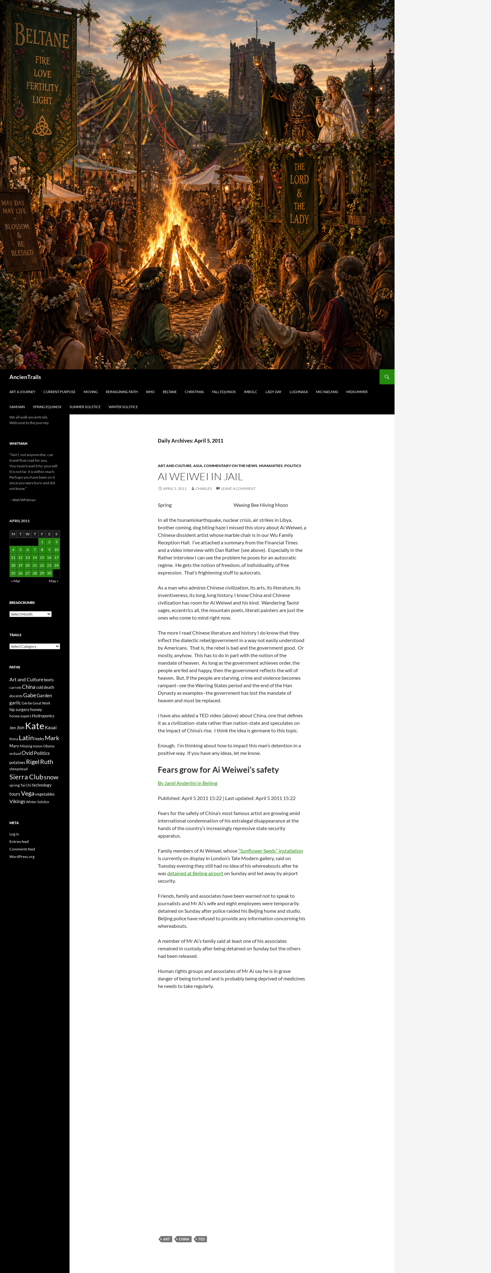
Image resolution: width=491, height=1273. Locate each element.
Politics (292, 465)
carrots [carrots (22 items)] (15, 687)
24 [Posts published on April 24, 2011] (56, 565)
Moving (91, 392)
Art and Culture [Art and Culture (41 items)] (26, 679)
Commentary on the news (230, 465)
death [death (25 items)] (49, 687)
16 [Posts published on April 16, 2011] (49, 557)
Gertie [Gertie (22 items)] (27, 703)
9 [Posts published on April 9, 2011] (49, 549)
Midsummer (357, 392)
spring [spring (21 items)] (14, 785)
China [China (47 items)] (28, 687)
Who (150, 392)
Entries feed (19, 841)
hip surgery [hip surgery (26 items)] (19, 709)
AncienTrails (25, 376)
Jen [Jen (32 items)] (12, 727)
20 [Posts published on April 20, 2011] (27, 565)
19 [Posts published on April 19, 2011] (20, 565)
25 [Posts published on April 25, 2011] (13, 573)
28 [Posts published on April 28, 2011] (35, 573)
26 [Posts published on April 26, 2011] (20, 573)
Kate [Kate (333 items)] (34, 725)
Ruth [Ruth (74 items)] (46, 761)
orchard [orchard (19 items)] (15, 753)
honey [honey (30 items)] (36, 709)
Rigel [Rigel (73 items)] (32, 761)
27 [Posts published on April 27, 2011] (27, 573)
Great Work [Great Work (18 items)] (41, 703)
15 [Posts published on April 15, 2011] (42, 557)
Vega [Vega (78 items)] (27, 793)
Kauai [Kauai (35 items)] (51, 727)
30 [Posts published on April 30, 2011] (49, 573)
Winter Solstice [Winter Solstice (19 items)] (37, 802)
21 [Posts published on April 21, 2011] (35, 565)
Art (166, 1239)
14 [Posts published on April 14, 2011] (35, 557)
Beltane (170, 392)
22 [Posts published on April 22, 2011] (42, 565)
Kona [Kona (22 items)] (13, 738)
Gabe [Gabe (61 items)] (29, 695)
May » (54, 581)
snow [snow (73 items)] (51, 777)
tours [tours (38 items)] (14, 794)
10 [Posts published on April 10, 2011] (56, 549)
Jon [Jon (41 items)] (20, 727)
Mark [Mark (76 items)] (52, 737)
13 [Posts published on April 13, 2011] (27, 557)
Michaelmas (327, 392)
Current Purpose (59, 392)
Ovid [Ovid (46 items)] (27, 753)
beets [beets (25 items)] (49, 680)
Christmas (194, 392)
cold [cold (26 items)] (39, 687)
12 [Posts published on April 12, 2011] (20, 557)
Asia (197, 465)
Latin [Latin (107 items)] (26, 737)
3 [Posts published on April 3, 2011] (56, 541)
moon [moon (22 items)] (38, 746)
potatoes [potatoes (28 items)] (17, 762)
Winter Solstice (123, 407)
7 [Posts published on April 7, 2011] (35, 549)
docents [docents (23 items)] (16, 696)
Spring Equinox (47, 407)
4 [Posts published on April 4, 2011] (13, 549)
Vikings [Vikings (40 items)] (17, 801)
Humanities (271, 465)
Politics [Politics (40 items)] (42, 753)
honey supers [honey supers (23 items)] (20, 716)
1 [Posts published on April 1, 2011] (42, 541)
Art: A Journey (22, 392)
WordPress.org (21, 856)
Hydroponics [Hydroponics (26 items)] (43, 715)
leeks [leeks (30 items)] (39, 738)
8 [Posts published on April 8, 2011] (42, 549)
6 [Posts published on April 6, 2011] (28, 549)
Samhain (17, 407)
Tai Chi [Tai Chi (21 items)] (25, 785)
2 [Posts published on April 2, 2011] (49, 541)
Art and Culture (175, 465)
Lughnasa (299, 392)
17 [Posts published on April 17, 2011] (56, 557)
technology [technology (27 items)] (42, 784)
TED (201, 1239)
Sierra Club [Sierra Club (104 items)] (26, 776)
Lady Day (274, 392)
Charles (203, 488)
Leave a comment (238, 488)
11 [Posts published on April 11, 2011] (13, 557)
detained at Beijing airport (195, 873)
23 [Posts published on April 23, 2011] (49, 565)
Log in (14, 834)
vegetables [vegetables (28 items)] (45, 794)
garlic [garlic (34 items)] (15, 702)
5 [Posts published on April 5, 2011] (20, 549)
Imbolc (250, 392)
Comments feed (22, 849)
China (184, 1239)
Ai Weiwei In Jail (200, 476)
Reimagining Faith (122, 392)
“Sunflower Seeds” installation (270, 851)
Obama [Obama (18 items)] (48, 746)
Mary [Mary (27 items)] (14, 745)
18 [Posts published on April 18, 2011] (13, 565)
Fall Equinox (224, 392)
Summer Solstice (85, 407)
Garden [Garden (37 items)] (44, 695)
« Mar (15, 581)
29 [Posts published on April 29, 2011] (42, 573)
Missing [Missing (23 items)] (26, 746)
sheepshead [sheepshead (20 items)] (18, 769)
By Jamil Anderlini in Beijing (187, 783)
